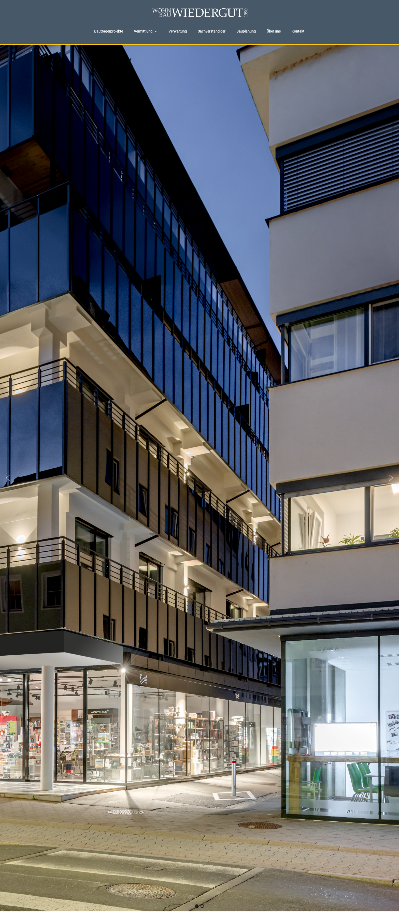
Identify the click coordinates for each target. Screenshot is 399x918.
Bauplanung (246, 31)
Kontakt (298, 31)
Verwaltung (177, 31)
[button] (8, 478)
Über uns (274, 31)
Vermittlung (143, 31)
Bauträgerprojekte (108, 31)
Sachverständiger (211, 31)
